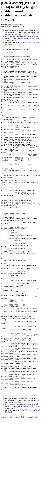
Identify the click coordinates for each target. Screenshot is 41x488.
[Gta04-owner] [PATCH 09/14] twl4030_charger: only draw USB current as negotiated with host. (22, 32)
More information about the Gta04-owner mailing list (19, 486)
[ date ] (23, 42)
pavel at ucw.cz (27, 76)
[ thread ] (29, 42)
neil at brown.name (16, 25)
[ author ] (8, 44)
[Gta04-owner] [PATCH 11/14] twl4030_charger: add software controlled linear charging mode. (22, 38)
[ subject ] (36, 42)
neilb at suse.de (22, 50)
